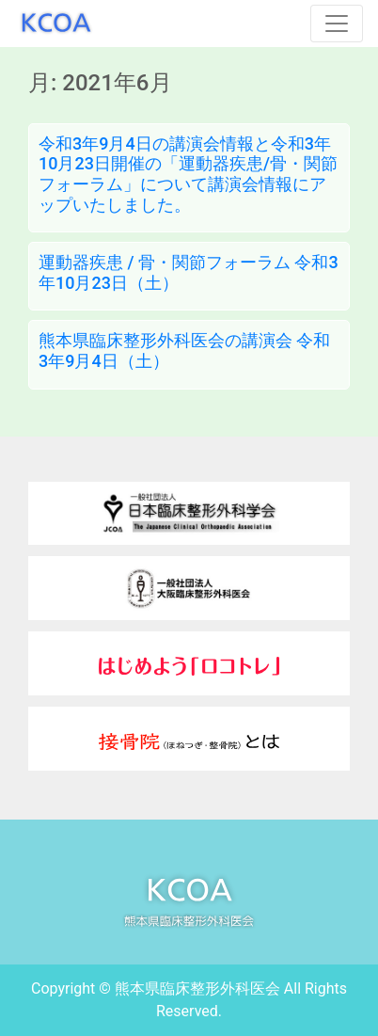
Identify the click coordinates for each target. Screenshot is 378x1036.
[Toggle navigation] (336, 23)
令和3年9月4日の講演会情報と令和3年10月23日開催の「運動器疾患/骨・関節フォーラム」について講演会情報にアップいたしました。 (188, 174)
